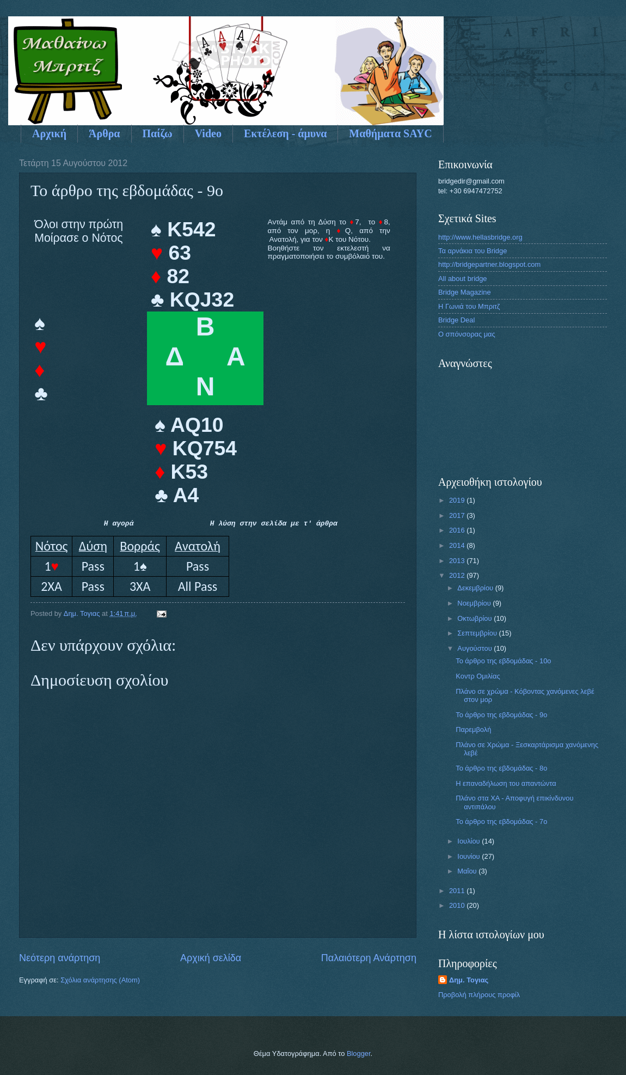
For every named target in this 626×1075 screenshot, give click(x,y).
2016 (458, 530)
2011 (458, 891)
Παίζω (158, 133)
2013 (458, 561)
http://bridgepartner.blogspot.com (489, 264)
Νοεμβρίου (475, 603)
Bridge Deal (456, 320)
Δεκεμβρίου (476, 588)
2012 (458, 575)
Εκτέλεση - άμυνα (285, 133)
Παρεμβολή (473, 729)
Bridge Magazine (464, 292)
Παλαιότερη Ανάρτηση (368, 957)
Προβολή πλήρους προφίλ (479, 995)
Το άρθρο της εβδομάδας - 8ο (501, 768)
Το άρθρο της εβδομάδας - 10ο (503, 661)
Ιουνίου (469, 856)
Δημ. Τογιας (468, 980)
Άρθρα (104, 133)
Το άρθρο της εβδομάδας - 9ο (501, 715)
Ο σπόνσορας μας (466, 334)
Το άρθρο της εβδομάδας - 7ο (501, 821)
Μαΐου (467, 871)
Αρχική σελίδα (210, 957)
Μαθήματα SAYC (390, 133)
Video (208, 133)
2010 (458, 905)
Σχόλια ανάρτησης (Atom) (100, 980)
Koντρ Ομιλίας (478, 676)
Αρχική (49, 133)
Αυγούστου (475, 648)
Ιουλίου (469, 841)
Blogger (359, 1053)
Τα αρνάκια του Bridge (472, 251)
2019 (458, 500)
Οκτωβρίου (475, 618)
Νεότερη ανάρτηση (59, 957)
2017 (458, 515)
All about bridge (462, 278)
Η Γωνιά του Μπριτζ (469, 306)
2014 (458, 545)
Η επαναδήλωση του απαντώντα (506, 783)
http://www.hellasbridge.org (480, 237)
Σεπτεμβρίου (478, 633)
